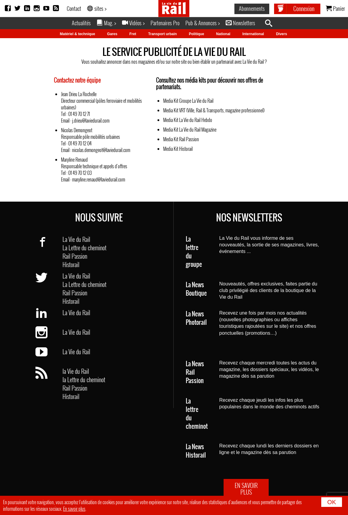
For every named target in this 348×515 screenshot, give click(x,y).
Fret (132, 34)
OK (331, 502)
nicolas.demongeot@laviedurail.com (101, 150)
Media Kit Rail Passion (181, 139)
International (253, 34)
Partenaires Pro (165, 23)
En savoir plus (74, 508)
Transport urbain (162, 34)
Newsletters (240, 23)
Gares (112, 34)
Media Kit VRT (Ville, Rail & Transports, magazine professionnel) (213, 110)
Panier (335, 8)
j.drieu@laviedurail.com (90, 120)
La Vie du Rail (76, 239)
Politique (196, 34)
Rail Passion (75, 256)
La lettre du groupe (194, 252)
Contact (74, 8)
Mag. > (106, 23)
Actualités (81, 23)
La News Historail (196, 451)
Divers (281, 34)
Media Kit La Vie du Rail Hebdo (187, 119)
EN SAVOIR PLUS (246, 488)
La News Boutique (196, 289)
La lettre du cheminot (197, 414)
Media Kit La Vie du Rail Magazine (189, 129)
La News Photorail (196, 318)
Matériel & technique (77, 34)
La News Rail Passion (195, 372)
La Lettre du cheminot (84, 247)
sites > (96, 8)
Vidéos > (133, 23)
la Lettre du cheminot (84, 379)
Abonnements (252, 8)
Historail (71, 264)
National (223, 34)
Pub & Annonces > (202, 23)
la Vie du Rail (76, 371)
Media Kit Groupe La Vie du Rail (188, 100)
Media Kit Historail (178, 148)
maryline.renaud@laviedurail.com (98, 179)
